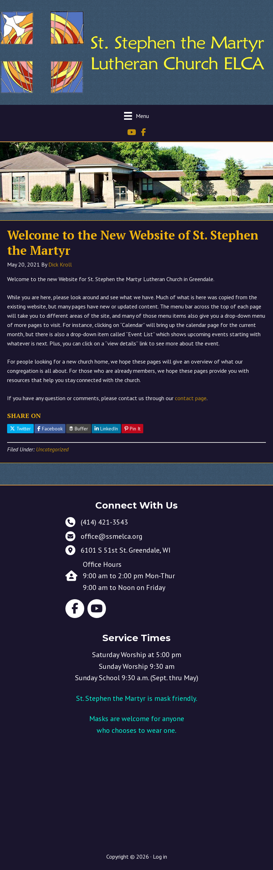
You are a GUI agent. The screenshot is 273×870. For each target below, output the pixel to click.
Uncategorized (52, 449)
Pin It (132, 428)
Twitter (20, 428)
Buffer (78, 428)
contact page (191, 398)
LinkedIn (106, 428)
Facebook (50, 428)
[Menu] (136, 116)
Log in (160, 856)
